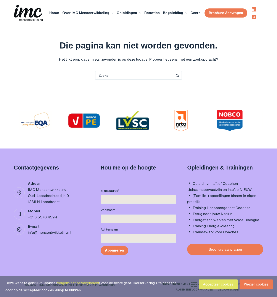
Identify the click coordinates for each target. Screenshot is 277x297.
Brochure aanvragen (226, 13)
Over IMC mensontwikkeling (88, 13)
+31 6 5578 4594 (42, 217)
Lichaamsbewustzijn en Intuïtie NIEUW (219, 189)
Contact (197, 13)
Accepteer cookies (218, 284)
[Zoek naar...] (134, 75)
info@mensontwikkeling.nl (49, 232)
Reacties (152, 13)
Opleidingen (130, 13)
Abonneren (114, 250)
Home (54, 13)
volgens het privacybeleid (78, 283)
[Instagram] (254, 17)
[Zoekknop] (177, 75)
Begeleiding (176, 13)
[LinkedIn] (254, 9)
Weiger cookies (256, 284)
